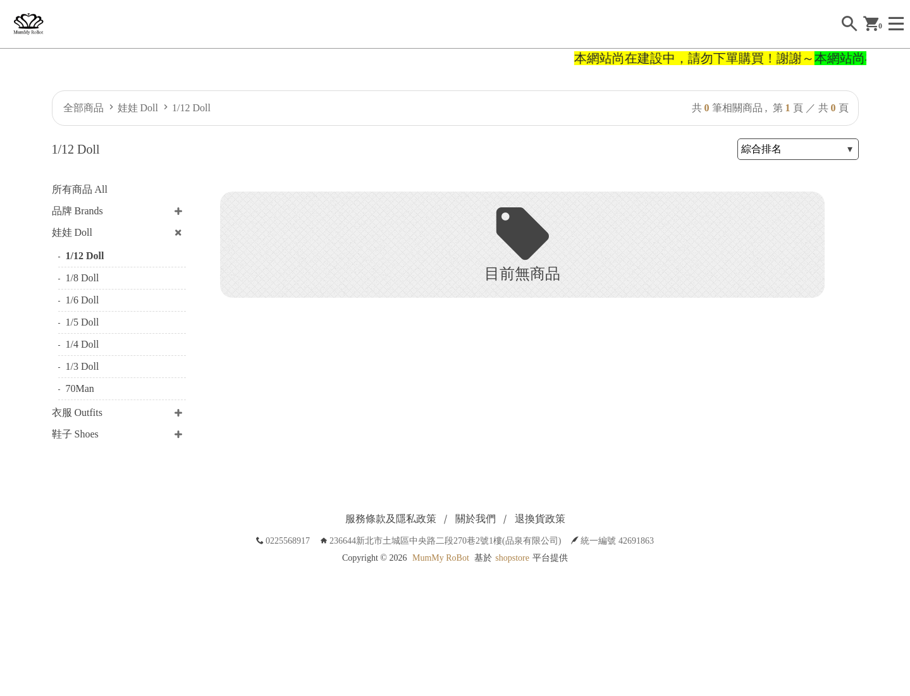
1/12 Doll (191, 107)
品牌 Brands (77, 210)
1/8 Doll (82, 277)
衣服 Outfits (77, 412)
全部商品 (83, 107)
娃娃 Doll (138, 107)
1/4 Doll (82, 344)
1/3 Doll (82, 366)
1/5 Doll (82, 322)
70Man (80, 388)
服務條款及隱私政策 (390, 518)
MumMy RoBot (440, 558)
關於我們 (475, 518)
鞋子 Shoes (75, 434)
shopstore (512, 558)
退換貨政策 (540, 518)
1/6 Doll (82, 300)
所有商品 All (80, 189)
